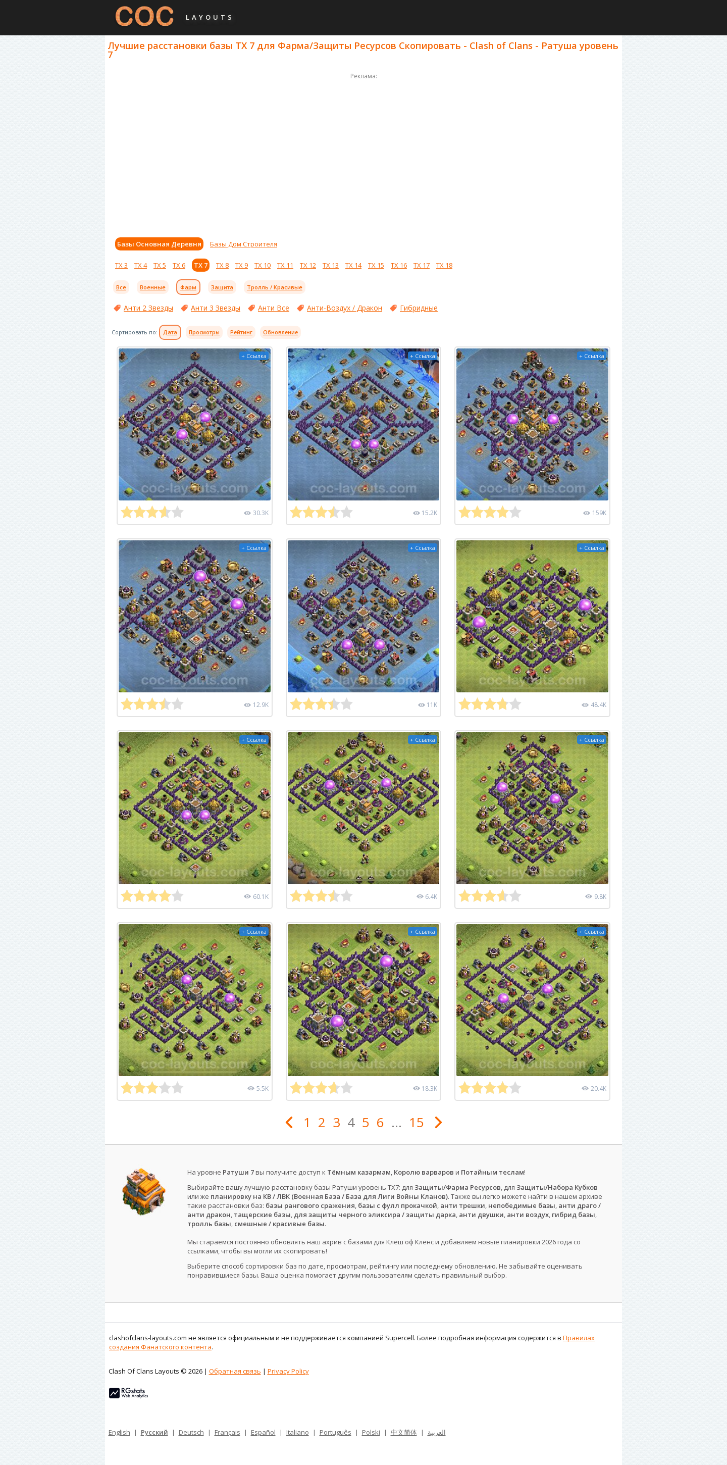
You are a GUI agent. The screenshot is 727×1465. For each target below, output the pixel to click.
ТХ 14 (353, 265)
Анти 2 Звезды (148, 308)
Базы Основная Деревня (159, 243)
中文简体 (404, 1432)
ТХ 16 (399, 265)
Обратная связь (235, 1371)
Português (335, 1432)
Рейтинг (241, 332)
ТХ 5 (159, 265)
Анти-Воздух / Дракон (344, 308)
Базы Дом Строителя (243, 243)
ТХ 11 (285, 265)
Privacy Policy (288, 1371)
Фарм (188, 287)
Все (121, 287)
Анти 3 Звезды (215, 308)
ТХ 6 (179, 265)
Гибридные (419, 308)
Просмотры (204, 332)
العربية (437, 1432)
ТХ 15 (376, 265)
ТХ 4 (140, 265)
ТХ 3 (121, 265)
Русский (154, 1432)
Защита (222, 287)
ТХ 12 (308, 265)
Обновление (280, 332)
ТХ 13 (331, 265)
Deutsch (191, 1432)
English (119, 1432)
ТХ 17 (421, 265)
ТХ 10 (262, 265)
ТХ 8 (222, 265)
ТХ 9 (241, 265)
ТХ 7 (200, 265)
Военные (153, 287)
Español (263, 1432)
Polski (371, 1432)
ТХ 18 (444, 265)
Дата (170, 332)
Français (227, 1432)
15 (416, 1122)
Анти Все (273, 308)
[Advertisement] (363, 152)
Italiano (297, 1432)
